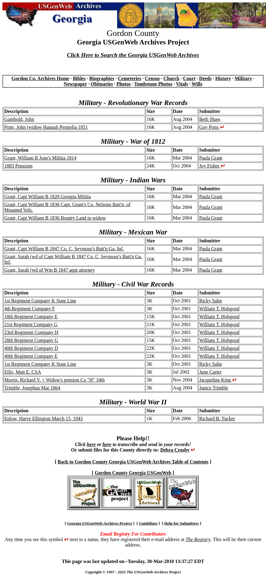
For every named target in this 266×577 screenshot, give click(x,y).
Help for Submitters (181, 523)
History (223, 78)
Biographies (101, 78)
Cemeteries (129, 78)
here (91, 444)
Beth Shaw (210, 119)
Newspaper (75, 83)
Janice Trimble (213, 387)
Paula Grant (210, 157)
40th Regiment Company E (31, 356)
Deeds (205, 78)
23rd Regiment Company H (31, 332)
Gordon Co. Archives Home (40, 78)
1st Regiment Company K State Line (40, 300)
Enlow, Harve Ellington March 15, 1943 (43, 418)
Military (243, 78)
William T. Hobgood (219, 308)
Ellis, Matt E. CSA (22, 372)
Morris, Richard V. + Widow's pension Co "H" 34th (54, 379)
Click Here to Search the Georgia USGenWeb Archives (133, 55)
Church (171, 78)
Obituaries (102, 83)
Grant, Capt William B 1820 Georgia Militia (47, 196)
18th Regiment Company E (31, 316)
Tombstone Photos (153, 83)
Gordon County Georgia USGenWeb (133, 472)
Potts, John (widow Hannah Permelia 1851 (46, 127)
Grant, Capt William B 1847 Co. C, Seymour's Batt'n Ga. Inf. (64, 248)
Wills (197, 83)
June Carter (210, 372)
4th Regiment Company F (29, 308)
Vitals (182, 83)
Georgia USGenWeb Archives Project (99, 523)
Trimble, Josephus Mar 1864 (32, 387)
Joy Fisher (212, 165)
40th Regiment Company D (31, 348)
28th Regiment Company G (31, 340)
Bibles (79, 78)
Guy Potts (211, 127)
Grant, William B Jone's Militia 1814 (40, 157)
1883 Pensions (18, 165)
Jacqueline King (217, 379)
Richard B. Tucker (217, 418)
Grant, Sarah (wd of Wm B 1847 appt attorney (49, 270)
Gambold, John (19, 119)
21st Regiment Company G (31, 324)
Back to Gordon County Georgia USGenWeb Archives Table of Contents (133, 461)
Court (189, 78)
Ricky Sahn (210, 300)
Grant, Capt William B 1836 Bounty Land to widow (55, 217)
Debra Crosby (174, 449)
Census (152, 78)
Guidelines (148, 523)
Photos (124, 83)
